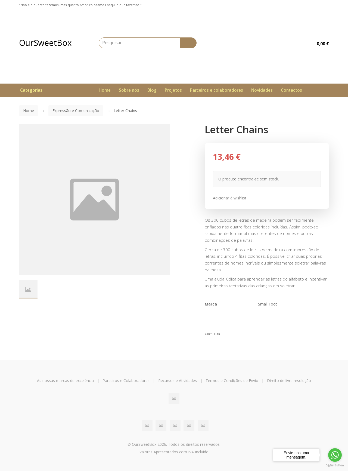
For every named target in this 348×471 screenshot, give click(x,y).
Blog (152, 90)
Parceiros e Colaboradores (126, 380)
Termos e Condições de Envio (232, 380)
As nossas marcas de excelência (65, 380)
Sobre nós (129, 90)
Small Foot (267, 304)
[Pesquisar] (188, 42)
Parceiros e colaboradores (216, 90)
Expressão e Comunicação (75, 110)
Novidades (262, 90)
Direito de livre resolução (289, 380)
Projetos (173, 90)
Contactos (291, 90)
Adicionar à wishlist (229, 198)
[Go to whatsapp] (335, 455)
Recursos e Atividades (177, 380)
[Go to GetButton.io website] (335, 465)
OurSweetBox (45, 42)
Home (105, 90)
